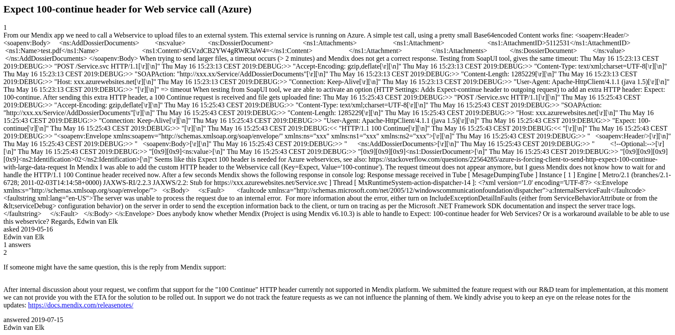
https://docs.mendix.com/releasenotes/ (80, 305)
